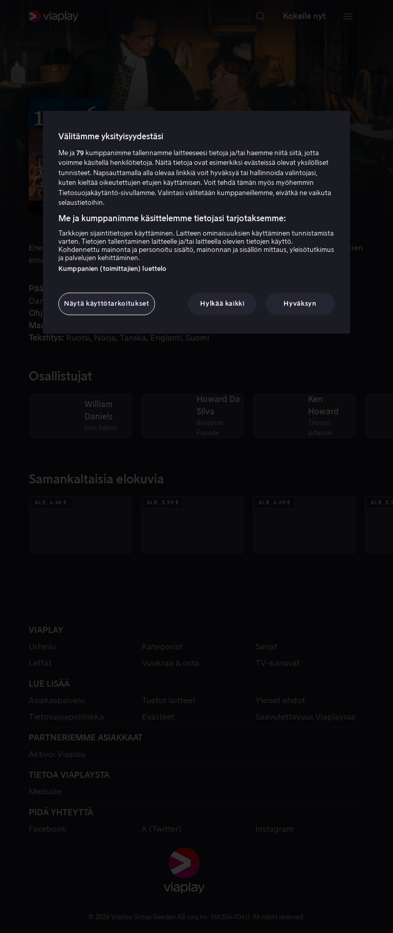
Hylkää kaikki (222, 304)
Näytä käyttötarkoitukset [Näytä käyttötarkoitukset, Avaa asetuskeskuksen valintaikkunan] (106, 304)
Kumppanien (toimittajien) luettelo (112, 269)
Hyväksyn (299, 304)
